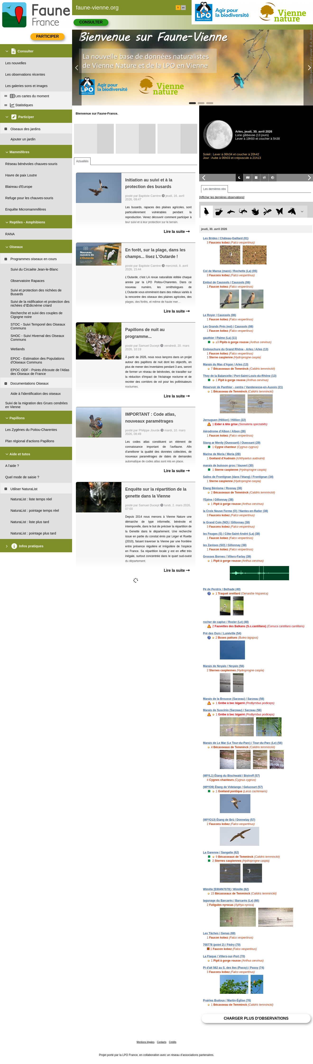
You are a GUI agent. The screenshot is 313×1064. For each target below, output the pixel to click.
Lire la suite (177, 231)
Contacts (161, 1042)
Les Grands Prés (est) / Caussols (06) (228, 326)
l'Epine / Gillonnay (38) (218, 499)
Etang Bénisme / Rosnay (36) (222, 488)
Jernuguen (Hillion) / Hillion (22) (224, 420)
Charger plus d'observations (256, 1018)
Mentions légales (145, 1042)
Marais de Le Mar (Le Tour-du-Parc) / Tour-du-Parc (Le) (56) (242, 743)
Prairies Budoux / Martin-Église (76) (227, 1000)
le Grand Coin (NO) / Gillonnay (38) (226, 522)
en (183, 7)
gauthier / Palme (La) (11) (220, 338)
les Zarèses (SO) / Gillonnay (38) (224, 545)
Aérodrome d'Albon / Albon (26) (224, 431)
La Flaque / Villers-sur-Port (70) (224, 956)
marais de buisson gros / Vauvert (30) (228, 465)
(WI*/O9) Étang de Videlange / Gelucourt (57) (233, 787)
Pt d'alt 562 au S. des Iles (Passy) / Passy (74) (233, 967)
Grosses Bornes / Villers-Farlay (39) (227, 556)
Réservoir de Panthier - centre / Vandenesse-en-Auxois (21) (243, 387)
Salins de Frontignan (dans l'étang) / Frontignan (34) (238, 477)
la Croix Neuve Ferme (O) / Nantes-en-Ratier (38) (235, 511)
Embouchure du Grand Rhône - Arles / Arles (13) (235, 349)
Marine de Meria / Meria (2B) (222, 454)
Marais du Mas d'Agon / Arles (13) (225, 364)
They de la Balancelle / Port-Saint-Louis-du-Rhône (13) (239, 376)
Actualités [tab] (82, 161)
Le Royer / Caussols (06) (219, 315)
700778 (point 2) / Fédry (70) (221, 944)
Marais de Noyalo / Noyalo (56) (223, 666)
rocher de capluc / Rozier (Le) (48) (226, 622)
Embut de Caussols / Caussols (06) (226, 282)
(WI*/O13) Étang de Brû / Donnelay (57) (229, 819)
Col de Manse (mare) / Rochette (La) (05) (230, 271)
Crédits (172, 1042)
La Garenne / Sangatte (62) (221, 852)
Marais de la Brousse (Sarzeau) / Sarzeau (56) (233, 698)
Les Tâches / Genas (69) (219, 933)
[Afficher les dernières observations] (221, 197)
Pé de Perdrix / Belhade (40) (221, 589)
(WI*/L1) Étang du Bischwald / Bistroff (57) (231, 775)
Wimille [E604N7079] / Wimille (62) (226, 889)
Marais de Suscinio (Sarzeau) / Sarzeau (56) (232, 710)
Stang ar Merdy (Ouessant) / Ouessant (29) (231, 442)
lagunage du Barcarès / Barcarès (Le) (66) (231, 900)
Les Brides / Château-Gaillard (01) (226, 238)
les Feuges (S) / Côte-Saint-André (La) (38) (231, 533)
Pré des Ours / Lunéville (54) (222, 633)
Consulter (90, 22)
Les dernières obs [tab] (214, 189)
